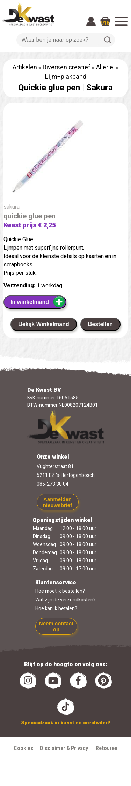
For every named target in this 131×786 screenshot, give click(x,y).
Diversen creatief (66, 67)
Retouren (106, 748)
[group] (65, 157)
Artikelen (25, 67)
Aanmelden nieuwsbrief (57, 502)
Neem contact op (56, 626)
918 (105, 23)
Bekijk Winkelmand (43, 324)
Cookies (23, 748)
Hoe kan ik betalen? (56, 608)
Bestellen (100, 324)
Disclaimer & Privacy (64, 748)
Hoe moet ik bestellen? (60, 591)
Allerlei (105, 67)
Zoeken (108, 40)
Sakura (99, 88)
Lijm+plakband (65, 77)
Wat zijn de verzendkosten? (65, 600)
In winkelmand (37, 301)
